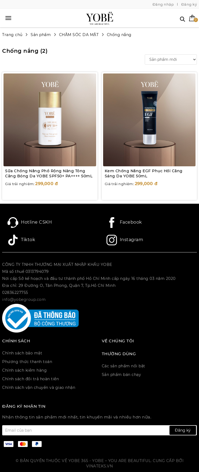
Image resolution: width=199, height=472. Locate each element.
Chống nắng (119, 34)
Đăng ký (189, 4)
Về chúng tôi (118, 341)
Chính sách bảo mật (22, 353)
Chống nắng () (25, 51)
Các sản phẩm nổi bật (123, 366)
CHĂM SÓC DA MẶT (79, 34)
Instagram (124, 240)
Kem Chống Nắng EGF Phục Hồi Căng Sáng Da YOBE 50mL (144, 173)
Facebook (124, 222)
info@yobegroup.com (24, 299)
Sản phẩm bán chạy (121, 374)
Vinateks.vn (99, 466)
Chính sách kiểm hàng (24, 370)
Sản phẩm (41, 34)
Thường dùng (119, 353)
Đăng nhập (163, 4)
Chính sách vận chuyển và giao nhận (38, 387)
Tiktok (21, 240)
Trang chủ (12, 34)
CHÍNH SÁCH (16, 341)
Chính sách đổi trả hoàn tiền (30, 378)
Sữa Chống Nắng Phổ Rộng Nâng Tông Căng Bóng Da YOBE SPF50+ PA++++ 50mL (48, 173)
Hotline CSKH (30, 222)
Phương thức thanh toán (27, 361)
